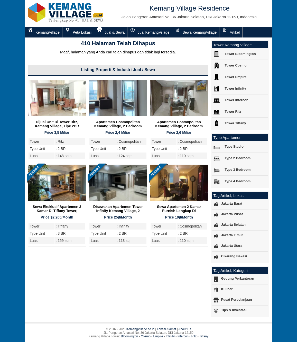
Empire (158, 336)
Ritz (194, 336)
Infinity (170, 336)
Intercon (183, 336)
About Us (185, 329)
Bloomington (129, 336)
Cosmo (146, 336)
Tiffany (203, 336)
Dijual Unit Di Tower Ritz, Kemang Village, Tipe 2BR (57, 124)
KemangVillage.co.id (140, 329)
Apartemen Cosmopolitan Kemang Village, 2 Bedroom (118, 124)
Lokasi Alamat (166, 329)
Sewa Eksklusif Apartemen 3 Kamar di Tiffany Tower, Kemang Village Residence (57, 211)
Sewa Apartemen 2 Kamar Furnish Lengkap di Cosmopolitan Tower (179, 211)
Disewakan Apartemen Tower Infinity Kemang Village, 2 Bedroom (118, 211)
